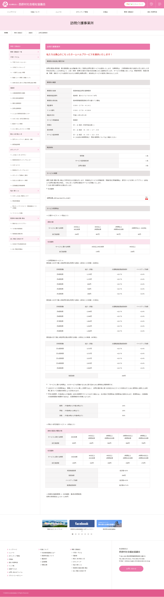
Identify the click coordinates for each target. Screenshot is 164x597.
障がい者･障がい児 (16, 134)
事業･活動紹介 (18, 33)
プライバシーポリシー (16, 575)
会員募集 (44, 562)
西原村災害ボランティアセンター (21, 160)
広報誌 (11, 559)
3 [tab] (78, 534)
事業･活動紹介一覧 (16, 52)
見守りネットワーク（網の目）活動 (22, 139)
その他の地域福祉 (17, 228)
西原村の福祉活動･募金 (17, 218)
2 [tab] (75, 534)
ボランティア (14, 149)
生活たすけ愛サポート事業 (20, 180)
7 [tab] (91, 534)
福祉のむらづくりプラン (19, 223)
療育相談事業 (16, 144)
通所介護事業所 (16, 103)
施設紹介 (44, 559)
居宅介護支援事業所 (18, 98)
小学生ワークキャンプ (18, 67)
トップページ (13, 549)
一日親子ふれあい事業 (18, 72)
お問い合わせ (132, 569)
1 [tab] (72, 534)
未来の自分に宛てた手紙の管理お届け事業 (24, 82)
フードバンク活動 (17, 213)
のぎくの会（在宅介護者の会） (21, 118)
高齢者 (30, 33)
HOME (6, 33)
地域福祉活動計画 (17, 233)
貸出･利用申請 (14, 562)
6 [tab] (88, 534)
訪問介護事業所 (16, 108)
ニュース (12, 552)
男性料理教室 (16, 201)
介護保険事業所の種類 (18, 93)
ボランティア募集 (15, 556)
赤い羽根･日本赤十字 (16, 239)
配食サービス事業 (17, 124)
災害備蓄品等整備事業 (18, 185)
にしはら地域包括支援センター (21, 113)
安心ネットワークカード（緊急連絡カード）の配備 (25, 207)
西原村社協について (48, 556)
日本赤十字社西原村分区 (19, 244)
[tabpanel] (54, 526)
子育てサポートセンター (19, 62)
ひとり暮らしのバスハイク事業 (21, 129)
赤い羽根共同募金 (17, 249)
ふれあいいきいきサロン (19, 155)
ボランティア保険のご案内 (20, 175)
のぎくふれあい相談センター (20, 196)
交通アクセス (13, 568)
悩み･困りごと (14, 191)
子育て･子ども (14, 57)
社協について (44, 549)
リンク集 (12, 565)
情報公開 (44, 565)
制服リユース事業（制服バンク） (21, 77)
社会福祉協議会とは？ (48, 552)
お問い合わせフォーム (16, 572)
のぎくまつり (16, 165)
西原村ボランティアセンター (20, 170)
